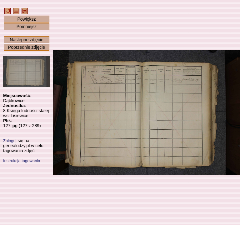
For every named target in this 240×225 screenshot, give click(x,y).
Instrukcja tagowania (21, 160)
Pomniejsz (27, 26)
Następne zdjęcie (26, 39)
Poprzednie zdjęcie (26, 47)
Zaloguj (10, 140)
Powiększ (26, 19)
